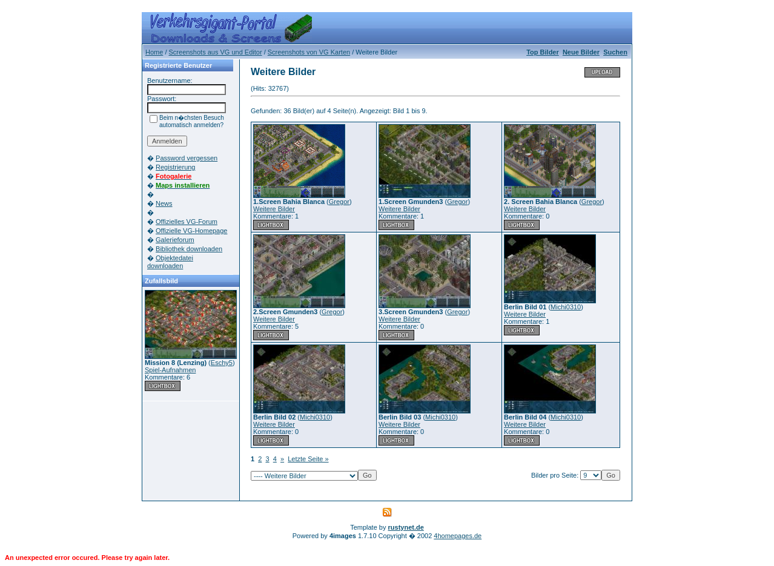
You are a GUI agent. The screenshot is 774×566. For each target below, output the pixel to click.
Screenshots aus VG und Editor (215, 52)
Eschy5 (222, 362)
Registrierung (175, 167)
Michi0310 (566, 307)
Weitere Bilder (274, 208)
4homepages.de (457, 535)
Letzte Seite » (308, 458)
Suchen (615, 52)
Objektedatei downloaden (170, 261)
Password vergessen (186, 158)
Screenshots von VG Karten (309, 52)
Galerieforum (175, 239)
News (164, 203)
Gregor (339, 201)
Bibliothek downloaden (189, 248)
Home (154, 52)
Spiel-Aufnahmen (170, 369)
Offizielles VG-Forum (186, 221)
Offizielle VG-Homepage (191, 230)
